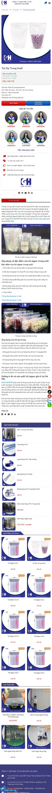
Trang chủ (4, 10)
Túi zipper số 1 (13, 563)
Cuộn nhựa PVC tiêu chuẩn (27, 459)
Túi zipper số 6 (39, 673)
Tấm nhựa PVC (22, 445)
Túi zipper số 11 (13, 636)
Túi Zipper (15, 10)
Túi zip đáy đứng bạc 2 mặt (11, 300)
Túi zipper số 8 (13, 673)
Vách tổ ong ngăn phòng (39, 715)
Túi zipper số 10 (13, 600)
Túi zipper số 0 (39, 636)
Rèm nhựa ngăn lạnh (24, 519)
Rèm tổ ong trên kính (25, 430)
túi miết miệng (38, 219)
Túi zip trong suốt (39, 563)
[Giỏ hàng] (45, 3)
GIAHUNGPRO (14, 219)
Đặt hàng (14, 103)
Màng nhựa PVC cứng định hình (28, 489)
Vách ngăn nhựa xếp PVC (13, 751)
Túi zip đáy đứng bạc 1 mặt (11, 296)
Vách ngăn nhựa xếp (39, 751)
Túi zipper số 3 (39, 600)
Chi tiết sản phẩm (14, 200)
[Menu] (49, 3)
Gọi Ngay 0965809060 (38, 103)
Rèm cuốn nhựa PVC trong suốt (28, 504)
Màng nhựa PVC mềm (24, 474)
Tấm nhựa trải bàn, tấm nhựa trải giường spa (13, 716)
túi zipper (19, 367)
